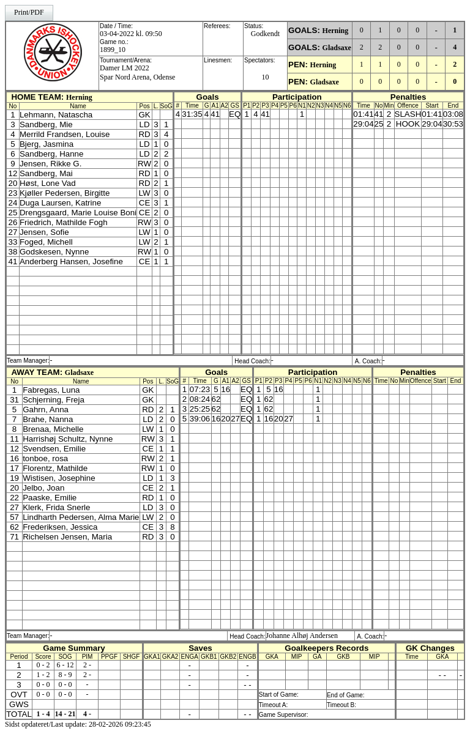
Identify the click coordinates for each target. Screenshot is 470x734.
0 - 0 (43, 684)
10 (265, 77)
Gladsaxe (337, 47)
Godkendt (265, 33)
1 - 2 (43, 674)
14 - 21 (65, 714)
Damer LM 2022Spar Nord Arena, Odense (137, 72)
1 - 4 (43, 714)
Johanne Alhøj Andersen (302, 635)
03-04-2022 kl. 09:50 (131, 33)
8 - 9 (65, 674)
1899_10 (112, 49)
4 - (87, 714)
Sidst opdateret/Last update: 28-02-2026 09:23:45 (78, 724)
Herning (336, 30)
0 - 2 (43, 665)
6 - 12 (65, 665)
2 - (87, 665)
